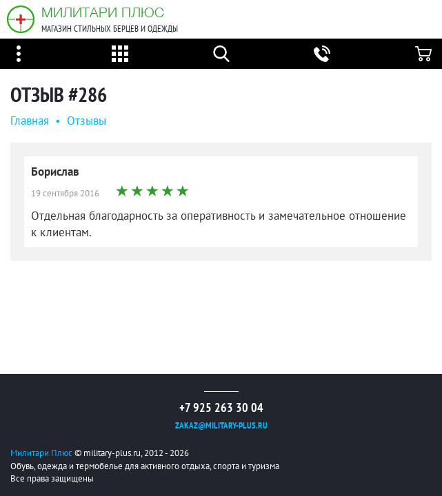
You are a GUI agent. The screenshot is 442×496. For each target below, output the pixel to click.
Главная (29, 120)
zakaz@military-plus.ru (221, 425)
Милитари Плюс (102, 12)
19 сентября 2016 (65, 193)
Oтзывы (86, 120)
